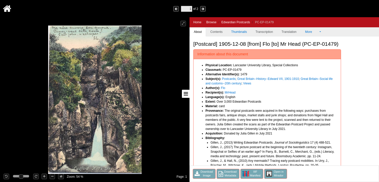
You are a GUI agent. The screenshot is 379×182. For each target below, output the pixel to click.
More (312, 32)
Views (247, 83)
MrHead (230, 92)
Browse (211, 22)
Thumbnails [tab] (239, 32)
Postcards (228, 79)
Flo (223, 88)
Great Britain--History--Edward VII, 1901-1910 (268, 79)
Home (197, 22)
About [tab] (198, 32)
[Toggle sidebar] (186, 94)
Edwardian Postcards (235, 22)
